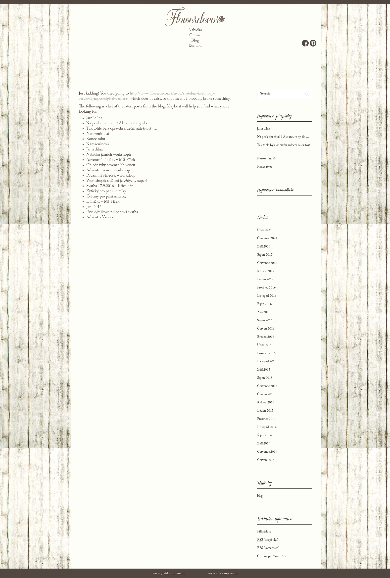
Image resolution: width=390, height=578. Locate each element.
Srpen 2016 (265, 320)
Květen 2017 (265, 271)
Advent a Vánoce (100, 217)
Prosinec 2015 (266, 353)
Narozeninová (97, 134)
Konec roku (95, 139)
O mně (195, 35)
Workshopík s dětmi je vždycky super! (116, 181)
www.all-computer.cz (223, 573)
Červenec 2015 (267, 386)
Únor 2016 (264, 345)
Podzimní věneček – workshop (110, 176)
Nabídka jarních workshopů (108, 155)
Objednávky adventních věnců (110, 165)
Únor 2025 (264, 230)
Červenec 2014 (267, 451)
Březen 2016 (265, 336)
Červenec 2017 (267, 263)
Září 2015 (263, 369)
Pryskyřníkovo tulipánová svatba (112, 212)
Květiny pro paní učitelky (106, 196)
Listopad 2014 (267, 427)
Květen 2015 (265, 402)
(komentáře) (268, 548)
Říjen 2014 (264, 435)
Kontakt (195, 46)
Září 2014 (263, 443)
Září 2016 (263, 312)
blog (260, 495)
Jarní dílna (94, 149)
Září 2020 (263, 246)
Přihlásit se (264, 531)
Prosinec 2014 (266, 419)
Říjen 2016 (264, 304)
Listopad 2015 (267, 361)
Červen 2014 (266, 460)
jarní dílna (94, 118)
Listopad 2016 (267, 295)
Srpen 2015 (265, 378)
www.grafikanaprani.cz (168, 573)
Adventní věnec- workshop (108, 170)
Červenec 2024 (267, 238)
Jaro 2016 (93, 207)
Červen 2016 (266, 328)
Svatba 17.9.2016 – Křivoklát (109, 186)
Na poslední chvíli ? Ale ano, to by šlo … (119, 123)
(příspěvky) (267, 540)
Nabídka (195, 30)
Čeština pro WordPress (272, 556)
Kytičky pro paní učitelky (106, 191)
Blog (195, 41)
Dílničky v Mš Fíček (102, 202)
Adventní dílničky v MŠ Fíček (110, 160)
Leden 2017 (265, 279)
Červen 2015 (266, 394)
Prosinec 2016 (266, 287)
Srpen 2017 (265, 254)
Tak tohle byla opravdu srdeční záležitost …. (121, 129)
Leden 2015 (265, 410)
